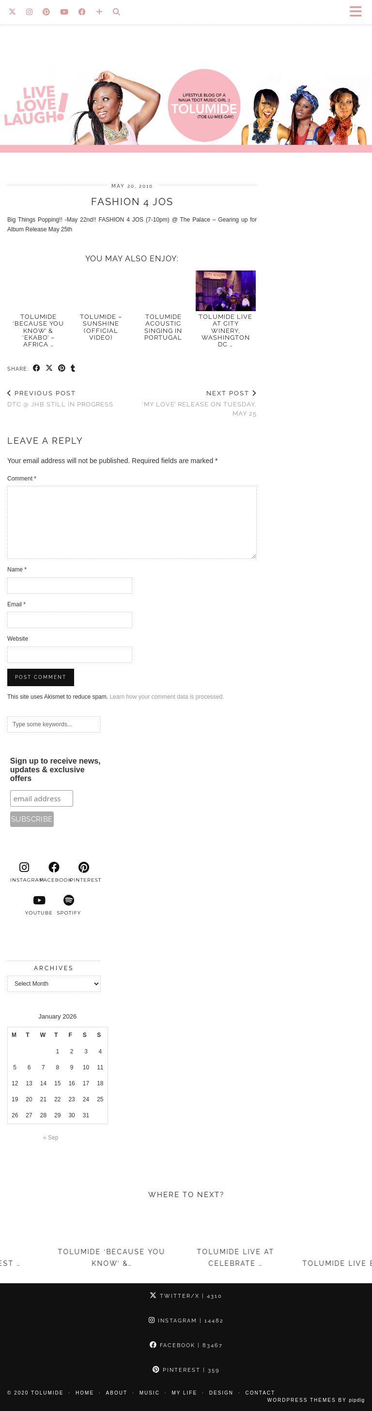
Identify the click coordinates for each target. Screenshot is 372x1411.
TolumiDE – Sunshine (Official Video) (101, 327)
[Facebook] (82, 12)
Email (16, 604)
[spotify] (69, 905)
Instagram (186, 1321)
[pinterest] (84, 872)
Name (17, 569)
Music (150, 1393)
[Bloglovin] (99, 12)
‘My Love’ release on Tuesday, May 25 (194, 403)
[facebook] (54, 872)
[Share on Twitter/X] (49, 368)
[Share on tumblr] (73, 368)
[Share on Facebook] (37, 368)
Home (85, 1393)
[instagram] (24, 872)
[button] (359, 12)
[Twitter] (12, 12)
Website (17, 638)
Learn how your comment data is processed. (166, 696)
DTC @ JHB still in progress (60, 399)
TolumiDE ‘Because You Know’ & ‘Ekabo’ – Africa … (38, 330)
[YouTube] (64, 12)
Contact (261, 1393)
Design (221, 1393)
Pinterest (186, 1370)
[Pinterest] (46, 12)
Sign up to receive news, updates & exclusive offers (55, 769)
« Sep (50, 1137)
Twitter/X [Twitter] (186, 1296)
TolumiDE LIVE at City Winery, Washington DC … (225, 330)
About (116, 1393)
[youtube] (39, 905)
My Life (184, 1393)
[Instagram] (29, 12)
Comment (21, 478)
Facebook (186, 1345)
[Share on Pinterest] (62, 368)
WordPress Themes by (316, 1400)
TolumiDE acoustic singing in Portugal (163, 327)
